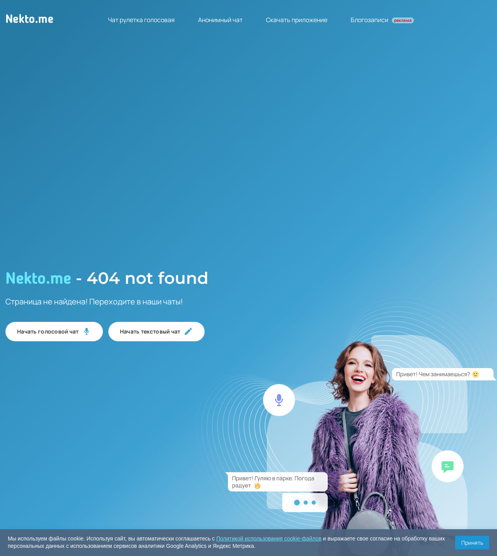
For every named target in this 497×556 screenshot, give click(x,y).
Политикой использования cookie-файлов (268, 538)
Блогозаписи (382, 20)
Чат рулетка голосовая (141, 20)
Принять (472, 542)
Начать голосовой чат (54, 331)
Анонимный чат (220, 20)
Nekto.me (29, 20)
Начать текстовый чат (156, 331)
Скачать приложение (296, 20)
